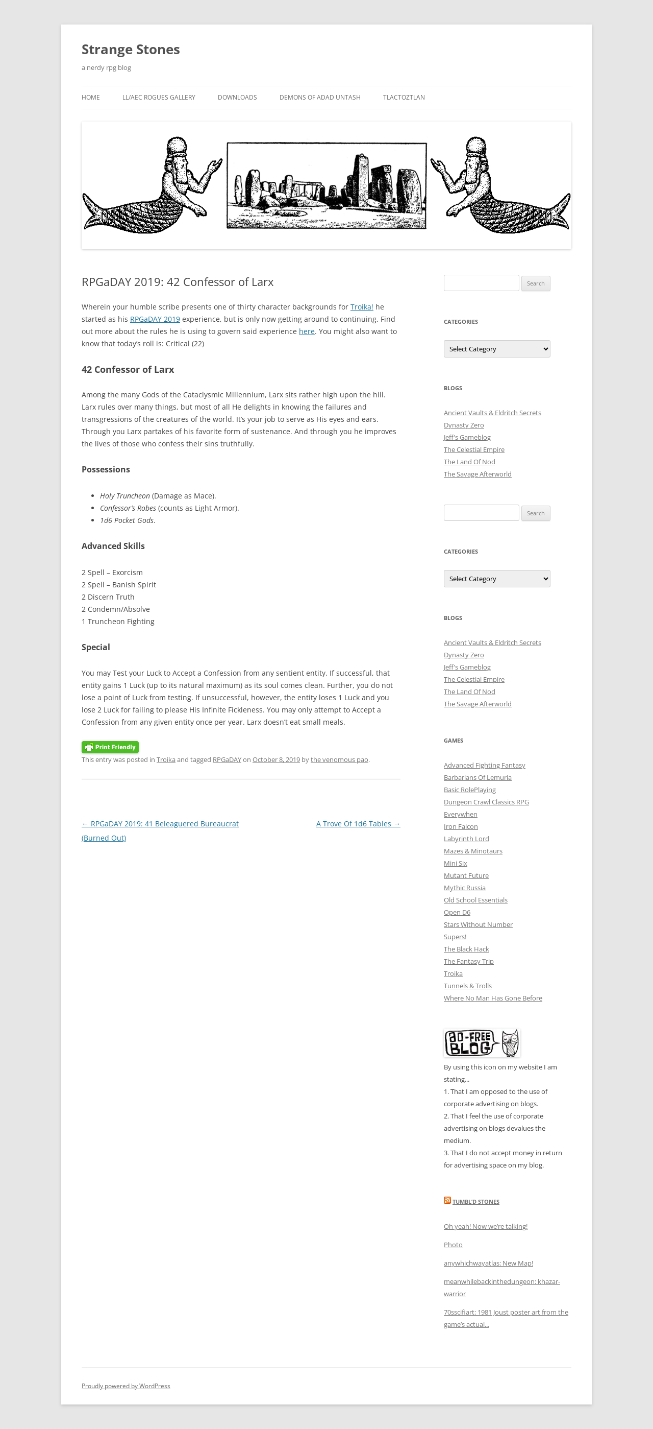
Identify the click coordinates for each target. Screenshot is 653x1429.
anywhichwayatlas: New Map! (488, 1263)
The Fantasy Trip (469, 961)
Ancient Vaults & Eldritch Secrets (492, 412)
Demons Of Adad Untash (320, 97)
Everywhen (461, 814)
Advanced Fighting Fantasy (484, 765)
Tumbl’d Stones (476, 1201)
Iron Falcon (461, 826)
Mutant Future (466, 875)
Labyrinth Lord (466, 838)
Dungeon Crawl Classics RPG (486, 801)
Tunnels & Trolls (468, 985)
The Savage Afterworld (478, 474)
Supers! (455, 936)
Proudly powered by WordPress (126, 1386)
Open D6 (457, 912)
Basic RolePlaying (470, 789)
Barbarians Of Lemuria (478, 777)
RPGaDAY (227, 759)
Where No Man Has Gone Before (493, 998)
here (307, 331)
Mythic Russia (465, 887)
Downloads (237, 97)
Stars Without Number (478, 924)
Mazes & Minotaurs (473, 850)
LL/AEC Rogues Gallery (158, 97)
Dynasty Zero (464, 425)
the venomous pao (339, 759)
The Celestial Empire (474, 449)
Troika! (361, 307)
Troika (166, 759)
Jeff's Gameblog (467, 437)
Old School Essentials (476, 899)
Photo (453, 1244)
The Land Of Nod (469, 461)
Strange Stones (131, 49)
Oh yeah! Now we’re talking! (486, 1226)
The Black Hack (466, 949)
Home (91, 97)
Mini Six (455, 863)
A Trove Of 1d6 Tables (358, 823)
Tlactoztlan (404, 97)
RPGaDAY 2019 (155, 319)
